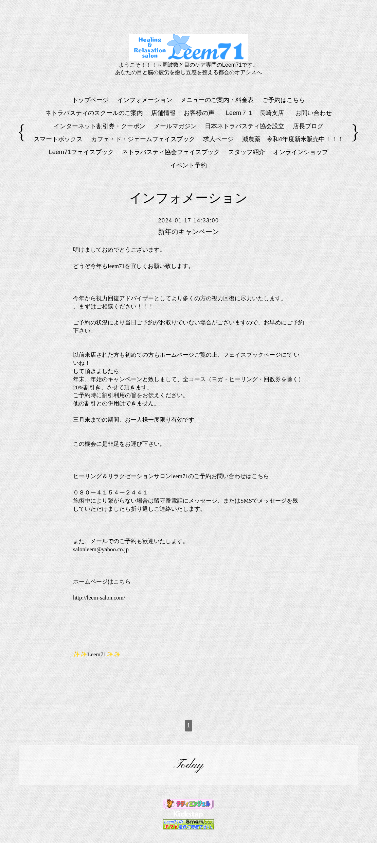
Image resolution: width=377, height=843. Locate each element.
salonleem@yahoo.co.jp (101, 549)
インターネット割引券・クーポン (99, 126)
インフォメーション (144, 100)
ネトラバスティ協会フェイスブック (171, 152)
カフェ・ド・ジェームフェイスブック (143, 139)
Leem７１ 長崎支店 (258, 112)
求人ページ (218, 139)
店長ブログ (308, 126)
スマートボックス (58, 139)
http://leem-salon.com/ (99, 597)
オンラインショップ (300, 152)
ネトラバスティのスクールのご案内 (94, 112)
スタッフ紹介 (246, 152)
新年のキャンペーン (188, 231)
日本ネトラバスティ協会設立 (244, 126)
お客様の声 (199, 112)
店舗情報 (163, 112)
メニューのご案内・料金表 (217, 100)
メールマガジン (175, 126)
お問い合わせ (313, 112)
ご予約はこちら (283, 100)
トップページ (90, 100)
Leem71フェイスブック (81, 152)
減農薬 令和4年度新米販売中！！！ (292, 139)
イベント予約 (188, 165)
